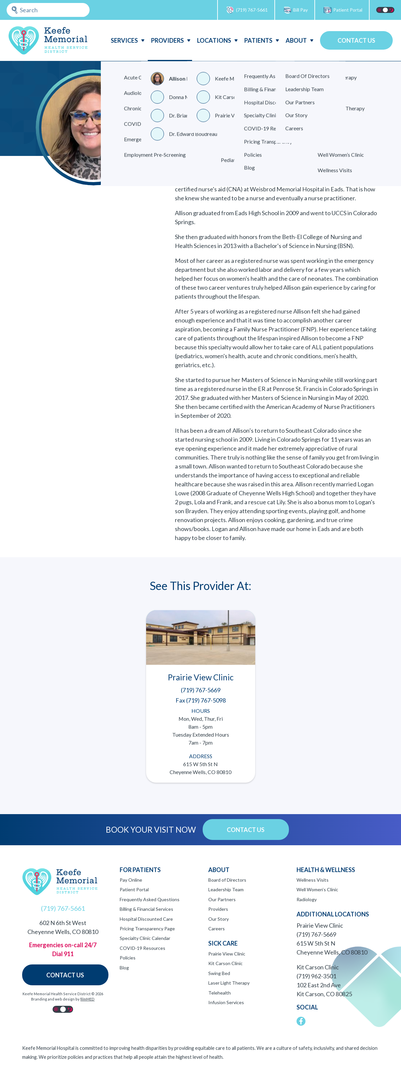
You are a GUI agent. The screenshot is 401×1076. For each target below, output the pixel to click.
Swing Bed (219, 973)
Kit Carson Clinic (225, 963)
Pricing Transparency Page (147, 928)
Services (124, 40)
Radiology (307, 899)
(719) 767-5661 (247, 10)
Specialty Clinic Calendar (145, 938)
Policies (128, 957)
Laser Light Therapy (229, 983)
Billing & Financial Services (146, 909)
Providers (167, 40)
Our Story (218, 919)
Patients (258, 40)
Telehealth (219, 993)
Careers (216, 928)
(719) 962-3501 (316, 976)
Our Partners (222, 899)
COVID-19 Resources (142, 948)
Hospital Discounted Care (146, 919)
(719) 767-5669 (316, 934)
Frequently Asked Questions (150, 899)
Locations (214, 40)
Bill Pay (295, 10)
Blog (124, 967)
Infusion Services (226, 1002)
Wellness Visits (313, 880)
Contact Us (356, 40)
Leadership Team (226, 889)
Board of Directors (227, 880)
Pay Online (131, 880)
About (296, 40)
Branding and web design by (63, 999)
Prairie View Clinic (226, 953)
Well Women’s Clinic (317, 889)
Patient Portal (342, 10)
